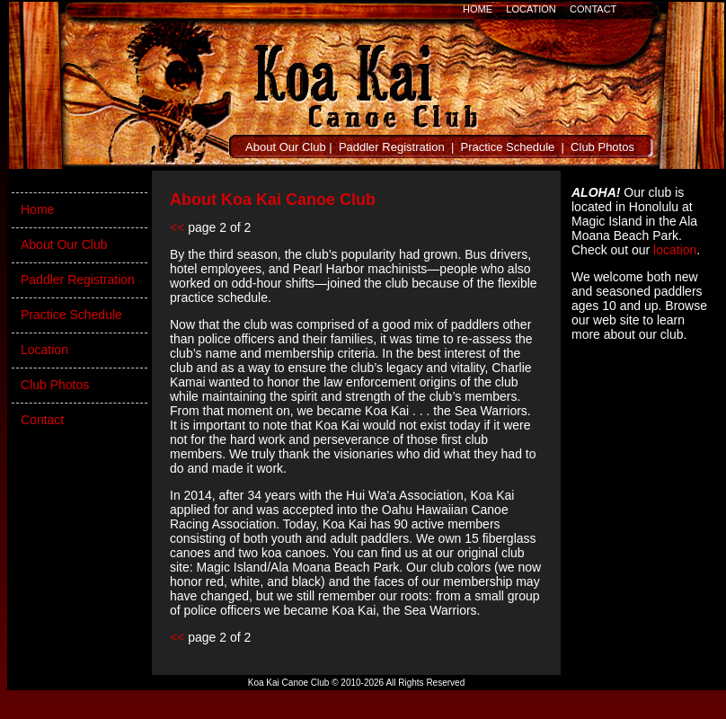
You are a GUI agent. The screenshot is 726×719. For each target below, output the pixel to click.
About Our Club (285, 147)
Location (44, 349)
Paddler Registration (392, 147)
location (674, 250)
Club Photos (602, 147)
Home (37, 209)
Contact (42, 420)
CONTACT (593, 9)
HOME (477, 9)
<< (177, 227)
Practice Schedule (508, 147)
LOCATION (530, 9)
